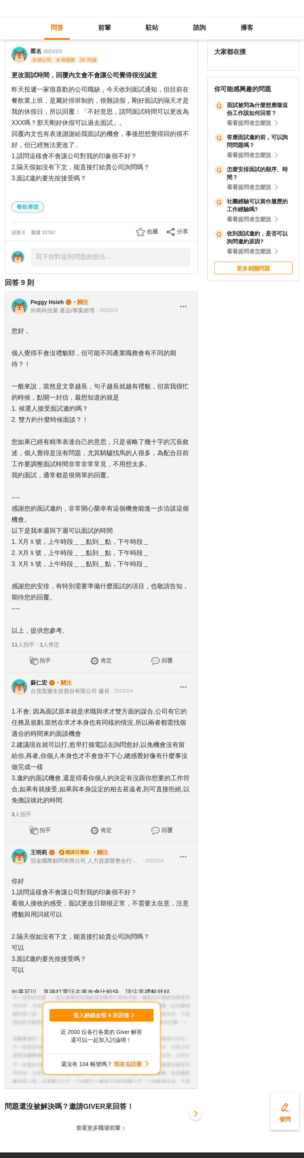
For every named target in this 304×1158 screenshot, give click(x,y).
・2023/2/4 (106, 310)
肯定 (106, 660)
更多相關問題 (253, 268)
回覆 (167, 660)
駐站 (152, 27)
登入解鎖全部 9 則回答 (101, 1015)
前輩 (104, 27)
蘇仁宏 (38, 682)
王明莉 (38, 852)
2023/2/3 (53, 51)
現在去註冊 (128, 1064)
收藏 (152, 231)
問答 (57, 27)
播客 (247, 27)
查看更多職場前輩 (98, 1128)
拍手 (45, 660)
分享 (182, 231)
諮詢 (199, 27)
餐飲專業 (28, 207)
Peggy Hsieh (47, 302)
